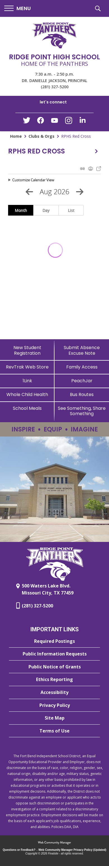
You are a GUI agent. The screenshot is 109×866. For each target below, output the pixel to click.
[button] (17, 8)
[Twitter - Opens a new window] (27, 121)
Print (90, 168)
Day (45, 210)
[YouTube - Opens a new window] (54, 121)
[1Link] (27, 381)
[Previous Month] (29, 191)
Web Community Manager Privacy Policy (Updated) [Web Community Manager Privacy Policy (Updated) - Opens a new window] (72, 849)
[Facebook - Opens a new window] (41, 122)
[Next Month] (79, 191)
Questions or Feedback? (19, 849)
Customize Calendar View (33, 179)
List (71, 210)
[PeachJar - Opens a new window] (81, 381)
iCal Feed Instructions (82, 168)
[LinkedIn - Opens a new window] (82, 121)
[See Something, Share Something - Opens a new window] (81, 410)
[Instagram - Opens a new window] (68, 122)
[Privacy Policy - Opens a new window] (54, 705)
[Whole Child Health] (27, 394)
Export (98, 168)
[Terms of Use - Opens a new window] (54, 731)
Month (21, 210)
